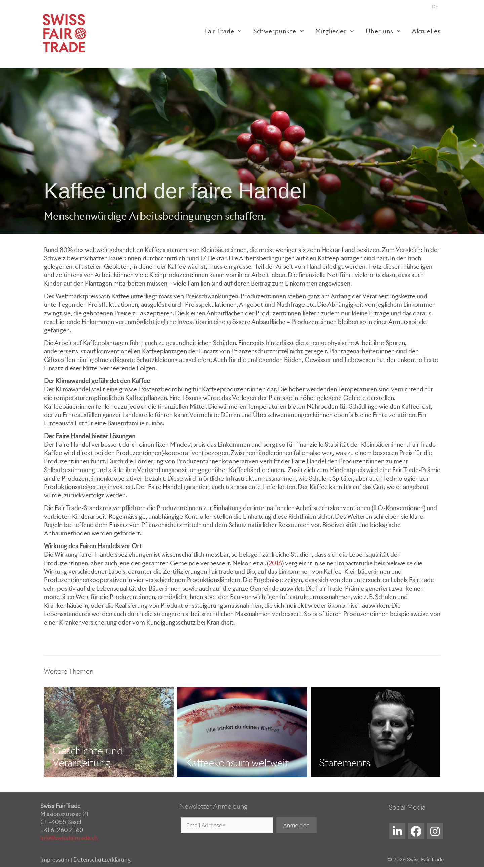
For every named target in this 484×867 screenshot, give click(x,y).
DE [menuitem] (435, 7)
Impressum (54, 859)
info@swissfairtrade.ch (69, 838)
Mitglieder (337, 31)
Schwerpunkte (281, 31)
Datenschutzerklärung (102, 859)
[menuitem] (435, 7)
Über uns (386, 31)
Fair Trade (226, 31)
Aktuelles (426, 31)
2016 (275, 563)
